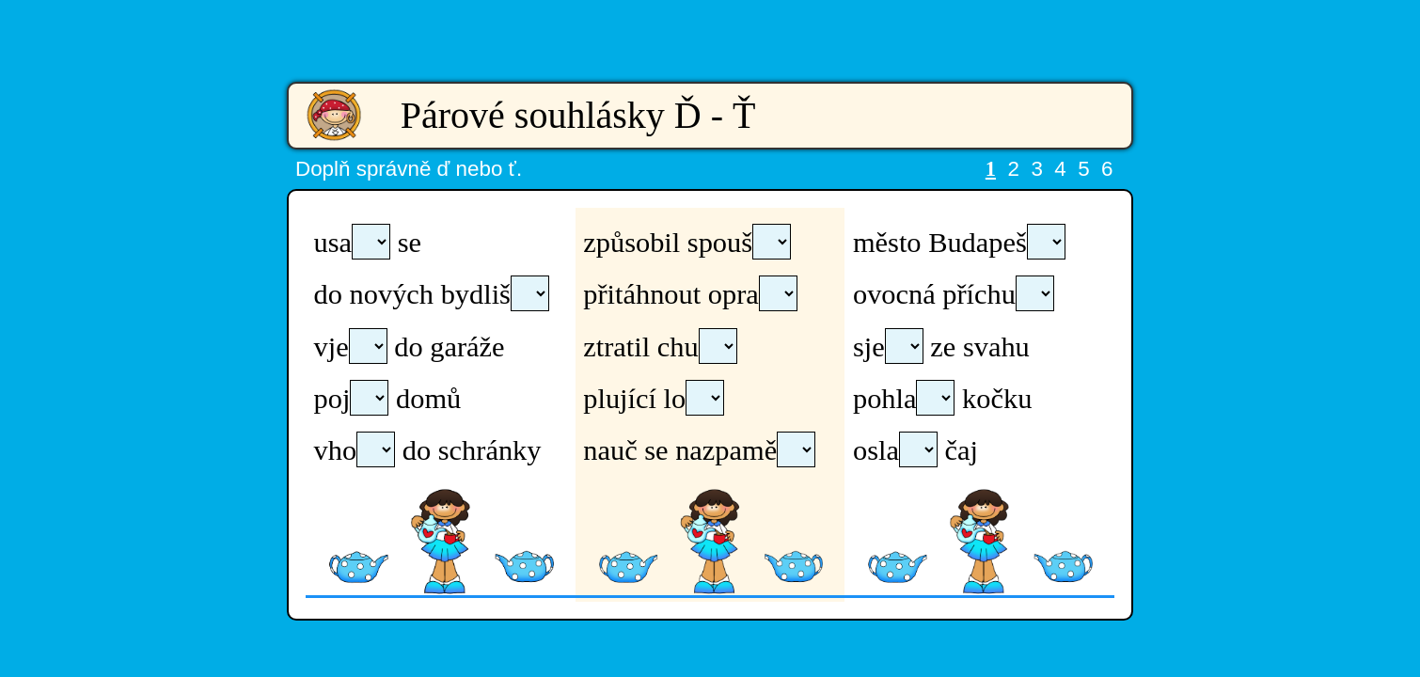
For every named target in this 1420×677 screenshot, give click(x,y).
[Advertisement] (710, 28)
